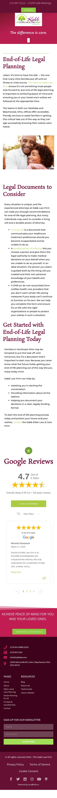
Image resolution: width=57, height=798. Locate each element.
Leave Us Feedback (28, 504)
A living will (17, 229)
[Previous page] (17, 591)
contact (17, 422)
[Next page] (40, 591)
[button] (28, 40)
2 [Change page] (26, 591)
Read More (16, 572)
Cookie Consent (28, 771)
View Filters (28, 514)
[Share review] (44, 579)
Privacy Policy (15, 764)
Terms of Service (40, 764)
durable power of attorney (27, 248)
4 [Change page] (33, 591)
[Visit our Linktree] (46, 779)
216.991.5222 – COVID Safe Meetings (30, 3)
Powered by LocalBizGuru (28, 784)
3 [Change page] (30, 591)
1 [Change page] (23, 591)
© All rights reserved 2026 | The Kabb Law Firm (28, 757)
